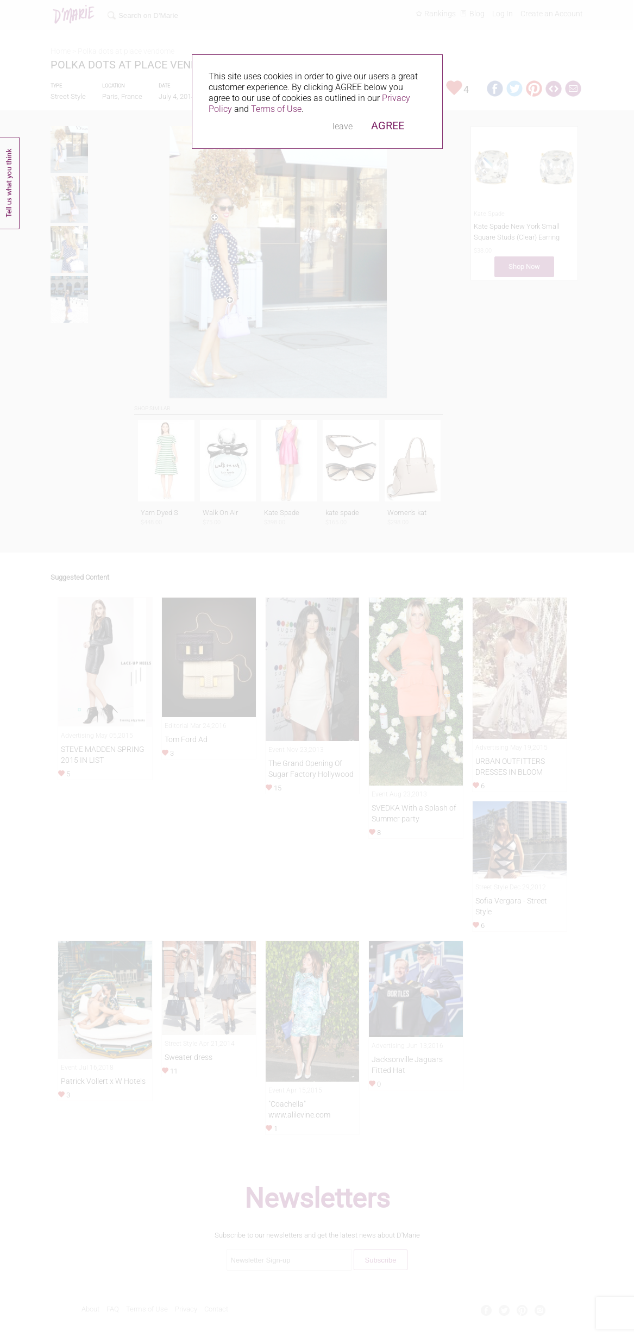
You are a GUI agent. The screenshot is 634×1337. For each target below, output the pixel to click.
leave (342, 126)
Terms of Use (276, 109)
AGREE (387, 125)
